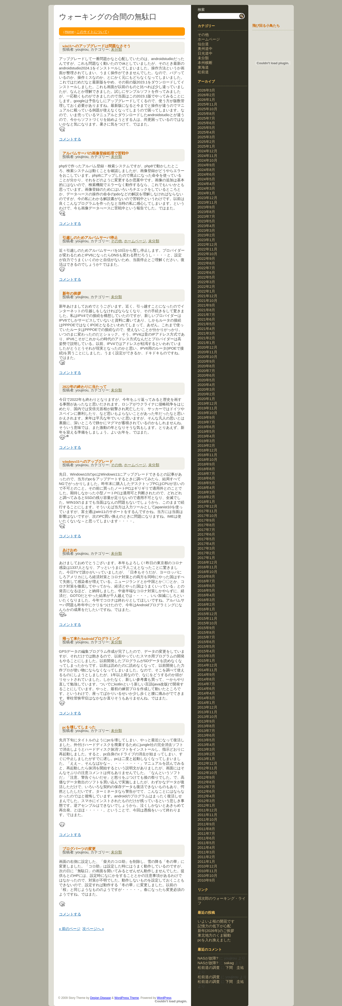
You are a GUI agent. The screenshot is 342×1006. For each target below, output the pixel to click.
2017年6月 (206, 534)
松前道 (203, 72)
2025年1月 (206, 146)
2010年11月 (207, 871)
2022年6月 (206, 272)
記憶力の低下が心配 (214, 926)
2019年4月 (206, 436)
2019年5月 (206, 431)
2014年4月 (206, 693)
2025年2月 (206, 141)
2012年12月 (207, 763)
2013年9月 (206, 721)
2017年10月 (207, 515)
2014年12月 (207, 665)
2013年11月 (207, 712)
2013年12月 (207, 707)
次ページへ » (93, 929)
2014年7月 (206, 684)
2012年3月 (206, 801)
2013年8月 (206, 726)
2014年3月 (206, 698)
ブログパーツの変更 (79, 849)
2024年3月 (206, 188)
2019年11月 (207, 408)
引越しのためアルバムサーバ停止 (90, 238)
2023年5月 (206, 221)
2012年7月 (206, 787)
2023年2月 (206, 235)
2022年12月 (207, 244)
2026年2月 (206, 95)
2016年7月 (206, 581)
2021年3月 (206, 333)
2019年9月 (206, 417)
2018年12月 (207, 450)
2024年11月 (207, 156)
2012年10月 (207, 773)
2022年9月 (206, 258)
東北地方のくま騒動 (214, 935)
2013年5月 (206, 740)
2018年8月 (206, 469)
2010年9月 (206, 880)
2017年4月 (206, 544)
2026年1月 (206, 99)
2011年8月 (206, 829)
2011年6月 (206, 838)
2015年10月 (207, 623)
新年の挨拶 (71, 293)
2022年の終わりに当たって (84, 387)
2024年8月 (206, 170)
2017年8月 (206, 525)
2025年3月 (206, 137)
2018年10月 (207, 459)
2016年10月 (207, 572)
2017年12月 (207, 506)
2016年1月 (206, 609)
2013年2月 (206, 754)
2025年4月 (206, 132)
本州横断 (205, 63)
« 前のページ (70, 929)
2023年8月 (206, 212)
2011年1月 (206, 861)
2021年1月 (206, 342)
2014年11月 (207, 670)
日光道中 (205, 53)
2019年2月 (206, 445)
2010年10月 (207, 875)
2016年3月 (206, 600)
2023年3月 (206, 230)
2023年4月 (206, 226)
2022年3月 (206, 282)
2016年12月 (207, 562)
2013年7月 (206, 730)
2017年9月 (206, 520)
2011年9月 (206, 824)
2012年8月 (206, 782)
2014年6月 (206, 688)
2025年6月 (206, 123)
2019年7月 (206, 422)
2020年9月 (206, 361)
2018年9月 (206, 464)
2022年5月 (206, 277)
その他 (116, 241)
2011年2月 (206, 857)
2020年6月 (206, 375)
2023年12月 (207, 198)
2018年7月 (206, 473)
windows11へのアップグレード (87, 462)
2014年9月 (206, 674)
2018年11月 (207, 455)
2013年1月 (206, 759)
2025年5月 (206, 127)
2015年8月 (206, 632)
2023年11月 (207, 202)
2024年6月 (206, 174)
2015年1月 (206, 660)
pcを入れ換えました (214, 940)
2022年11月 (207, 249)
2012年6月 (206, 791)
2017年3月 (206, 548)
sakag (229, 963)
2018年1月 (206, 501)
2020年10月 (207, 357)
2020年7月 (206, 371)
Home (69, 32)
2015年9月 (206, 628)
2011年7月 (206, 833)
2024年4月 (206, 184)
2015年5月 (206, 646)
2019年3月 (206, 441)
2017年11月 (207, 511)
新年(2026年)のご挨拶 (216, 931)
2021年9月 (206, 305)
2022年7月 (206, 268)
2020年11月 (207, 352)
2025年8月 (206, 113)
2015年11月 (207, 618)
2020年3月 (206, 389)
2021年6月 (206, 319)
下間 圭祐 (234, 967)
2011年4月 (206, 847)
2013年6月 (206, 735)
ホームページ (135, 241)
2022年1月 (206, 291)
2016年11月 (207, 567)
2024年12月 (207, 151)
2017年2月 (206, 553)
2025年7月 (206, 118)
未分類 (116, 49)
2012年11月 (207, 768)
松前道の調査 (209, 967)
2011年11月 (207, 815)
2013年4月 (206, 745)
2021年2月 (206, 338)
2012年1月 (206, 805)
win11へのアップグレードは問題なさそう (96, 46)
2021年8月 (206, 310)
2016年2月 (206, 604)
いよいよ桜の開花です (216, 921)
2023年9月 (206, 207)
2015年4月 (206, 651)
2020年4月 (206, 385)
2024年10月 (207, 160)
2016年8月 (206, 576)
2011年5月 (206, 843)
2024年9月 (206, 165)
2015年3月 (206, 656)
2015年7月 (206, 637)
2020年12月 (207, 347)
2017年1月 (206, 558)
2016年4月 (206, 595)
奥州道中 (205, 48)
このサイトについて (91, 32)
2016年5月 (206, 590)
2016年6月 (206, 586)
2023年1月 (206, 240)
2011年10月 (207, 819)
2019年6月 (206, 427)
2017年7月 (206, 529)
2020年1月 (206, 399)
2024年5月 (206, 179)
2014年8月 (206, 679)
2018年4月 (206, 487)
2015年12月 (207, 614)
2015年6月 (206, 642)
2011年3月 (206, 852)
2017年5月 (206, 539)
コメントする (70, 139)
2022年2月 (206, 286)
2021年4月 (206, 328)
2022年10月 (207, 254)
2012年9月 (206, 777)
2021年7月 (206, 314)
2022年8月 (206, 263)
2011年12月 (207, 810)
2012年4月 (206, 796)
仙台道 (203, 44)
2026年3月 (206, 90)
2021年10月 (207, 300)
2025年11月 (207, 104)
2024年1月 (206, 193)
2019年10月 (207, 413)
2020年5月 (206, 380)
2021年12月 (207, 296)
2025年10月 (207, 109)
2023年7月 (206, 216)
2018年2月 (206, 497)
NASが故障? (208, 958)
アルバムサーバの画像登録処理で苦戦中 (95, 153)
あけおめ (69, 550)
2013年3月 (206, 749)
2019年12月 (207, 403)
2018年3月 (206, 492)
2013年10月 (207, 716)
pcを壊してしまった (79, 727)
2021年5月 (206, 324)
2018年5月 (206, 483)
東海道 (203, 67)
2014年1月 (206, 702)
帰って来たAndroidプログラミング (91, 639)
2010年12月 (207, 866)
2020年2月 (206, 394)
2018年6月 (206, 478)
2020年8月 (206, 366)
